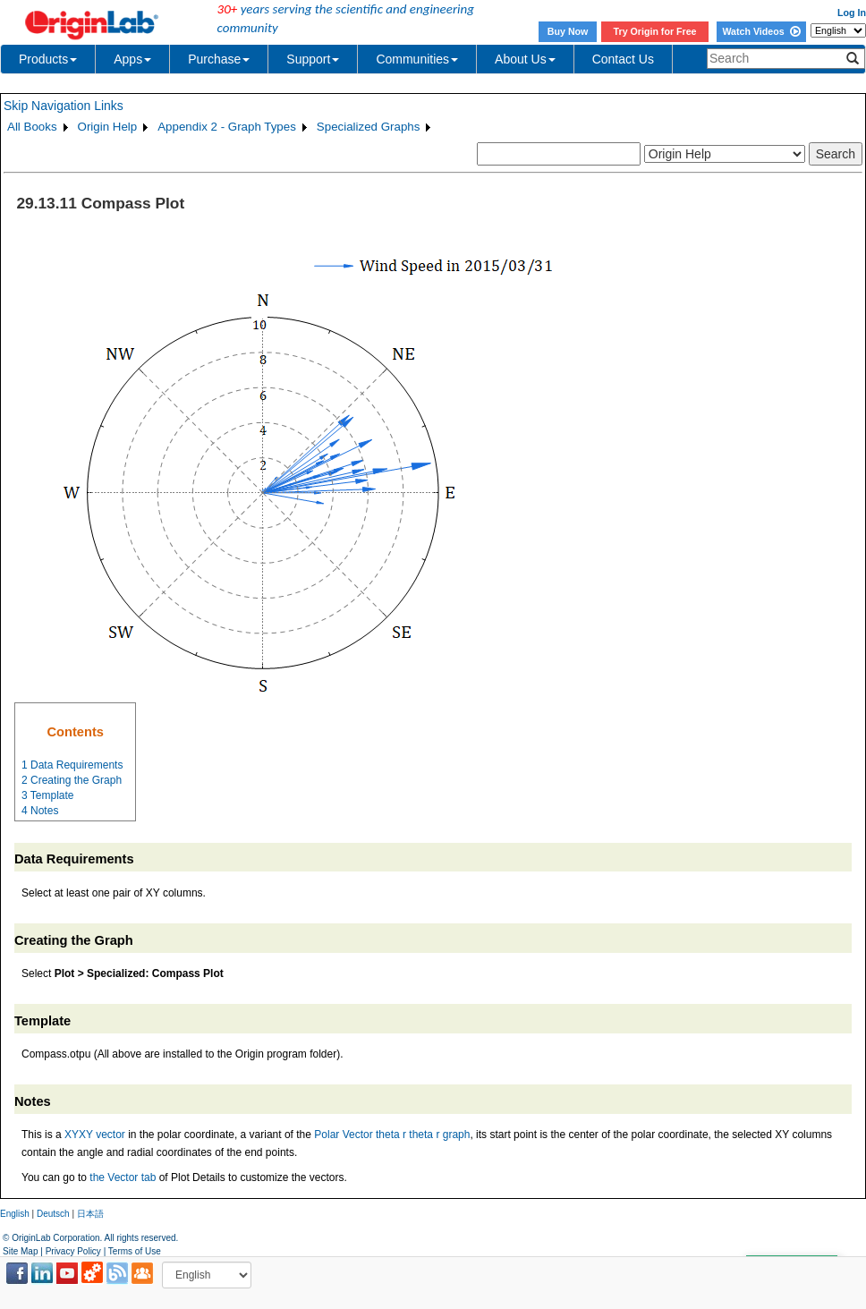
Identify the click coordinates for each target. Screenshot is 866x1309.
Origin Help (108, 126)
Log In (851, 12)
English (15, 1214)
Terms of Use (134, 1251)
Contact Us (623, 59)
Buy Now (568, 31)
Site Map (20, 1251)
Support (312, 59)
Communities (417, 59)
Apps (132, 59)
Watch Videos (761, 31)
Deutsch (53, 1214)
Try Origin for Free (655, 31)
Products (48, 59)
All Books (32, 126)
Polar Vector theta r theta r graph (392, 1134)
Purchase (219, 59)
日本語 (90, 1214)
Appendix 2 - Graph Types (226, 126)
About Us (525, 59)
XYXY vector (94, 1134)
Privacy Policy (73, 1251)
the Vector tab (122, 1177)
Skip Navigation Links (63, 105)
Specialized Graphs (368, 126)
